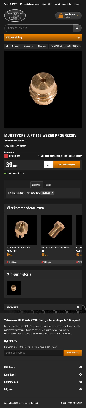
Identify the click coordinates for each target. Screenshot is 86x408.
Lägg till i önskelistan (16, 145)
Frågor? (48, 185)
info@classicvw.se (29, 4)
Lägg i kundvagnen (66, 164)
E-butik (64, 403)
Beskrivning (37, 185)
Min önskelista (63, 4)
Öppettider (47, 4)
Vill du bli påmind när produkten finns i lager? (61, 156)
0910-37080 (10, 4)
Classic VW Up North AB (28, 403)
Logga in (78, 4)
